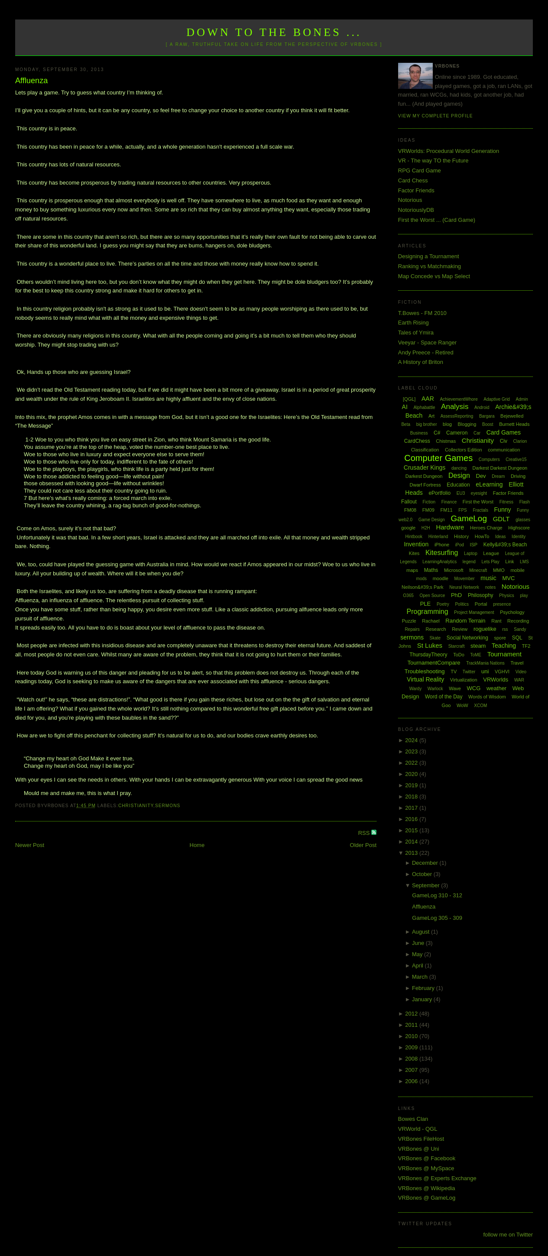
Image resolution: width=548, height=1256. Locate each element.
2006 (412, 1081)
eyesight (479, 493)
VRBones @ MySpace (426, 1168)
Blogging (467, 424)
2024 (412, 740)
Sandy (520, 629)
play (524, 595)
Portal (481, 604)
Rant (496, 620)
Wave (455, 688)
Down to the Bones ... (274, 32)
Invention (416, 544)
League (491, 553)
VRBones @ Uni (418, 1149)
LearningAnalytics (439, 561)
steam (478, 646)
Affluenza (31, 80)
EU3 (461, 493)
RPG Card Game (419, 170)
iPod (459, 544)
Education (458, 485)
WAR (519, 680)
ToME (475, 654)
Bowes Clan (413, 1119)
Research (435, 629)
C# (437, 433)
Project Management (474, 612)
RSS (364, 833)
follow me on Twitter (508, 1234)
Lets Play (490, 561)
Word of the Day (443, 697)
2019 (412, 785)
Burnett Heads (514, 424)
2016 (412, 819)
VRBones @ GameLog (426, 1197)
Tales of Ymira (416, 332)
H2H (426, 528)
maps (412, 570)
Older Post (363, 845)
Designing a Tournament (428, 256)
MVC (508, 578)
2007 (412, 1070)
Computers (489, 459)
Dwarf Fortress (425, 484)
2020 (412, 774)
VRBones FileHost (421, 1139)
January (423, 999)
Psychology (512, 612)
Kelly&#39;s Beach (505, 545)
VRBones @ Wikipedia (426, 1188)
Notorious (410, 200)
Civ (503, 441)
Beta (405, 424)
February (424, 988)
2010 (412, 1036)
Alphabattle (424, 407)
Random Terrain (465, 620)
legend (469, 561)
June (419, 943)
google (408, 527)
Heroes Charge (486, 527)
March (420, 977)
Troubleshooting (425, 671)
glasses (523, 519)
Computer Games (438, 458)
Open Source (432, 595)
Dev (481, 476)
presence (502, 604)
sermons (167, 805)
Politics (462, 604)
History (461, 536)
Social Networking (467, 638)
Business (419, 433)
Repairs (412, 629)
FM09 (428, 510)
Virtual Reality (425, 679)
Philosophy (480, 595)
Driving (518, 476)
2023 (412, 751)
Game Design (431, 519)
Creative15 (516, 459)
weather (496, 688)
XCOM (480, 705)
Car (476, 433)
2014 (412, 841)
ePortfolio (439, 493)
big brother (426, 424)
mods (421, 578)
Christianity (135, 805)
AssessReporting (457, 416)
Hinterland (438, 536)
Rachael (430, 620)
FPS (462, 510)
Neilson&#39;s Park (423, 587)
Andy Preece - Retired (426, 352)
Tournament (504, 654)
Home (197, 845)
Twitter (469, 671)
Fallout (409, 502)
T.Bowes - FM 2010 (422, 313)
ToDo (458, 654)
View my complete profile (435, 116)
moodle (440, 578)
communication (504, 449)
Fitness (506, 502)
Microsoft (454, 570)
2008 (412, 1058)
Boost (487, 424)
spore (500, 637)
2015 (412, 830)
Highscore (519, 527)
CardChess (417, 441)
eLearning (489, 484)
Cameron (456, 433)
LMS (524, 561)
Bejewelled (511, 416)
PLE (425, 603)
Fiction (429, 502)
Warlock (435, 688)
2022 (412, 762)
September (426, 885)
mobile (517, 570)
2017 (412, 808)
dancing (459, 468)
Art (431, 416)
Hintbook (413, 536)
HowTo (482, 536)
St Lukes (429, 645)
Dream (498, 476)
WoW (462, 705)
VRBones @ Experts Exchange (437, 1178)
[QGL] (409, 399)
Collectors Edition (463, 449)
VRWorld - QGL (418, 1129)
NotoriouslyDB (416, 210)
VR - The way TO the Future (433, 160)
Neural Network (464, 587)
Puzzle (409, 620)
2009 (412, 1047)
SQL (517, 638)
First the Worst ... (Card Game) (436, 220)
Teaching (504, 645)
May (418, 954)
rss (505, 629)
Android (481, 407)
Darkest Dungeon (424, 476)
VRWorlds (495, 679)
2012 (412, 1013)
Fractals (480, 510)
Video (521, 671)
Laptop (470, 553)
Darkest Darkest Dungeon (500, 468)
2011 (412, 1025)
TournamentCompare (433, 662)
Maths (431, 570)
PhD (456, 595)
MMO (499, 570)
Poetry (443, 604)
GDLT (501, 519)
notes (490, 587)
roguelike (484, 629)
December (426, 863)
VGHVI (502, 671)
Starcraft (456, 646)
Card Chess (413, 180)
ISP (473, 544)
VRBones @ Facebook (426, 1158)
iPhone (442, 544)
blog (447, 424)
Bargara (487, 416)
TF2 (526, 646)
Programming (427, 611)
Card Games (503, 432)
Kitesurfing (441, 552)
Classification (425, 449)
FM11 (447, 510)
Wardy (415, 688)
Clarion (520, 441)
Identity (518, 536)
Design (459, 475)
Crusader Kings (425, 467)
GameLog (469, 518)
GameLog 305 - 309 (437, 918)
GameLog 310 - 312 (437, 895)
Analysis (454, 406)
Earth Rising (413, 322)
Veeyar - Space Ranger (427, 342)
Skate (435, 638)
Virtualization (463, 679)
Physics (506, 595)
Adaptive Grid (496, 399)
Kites (414, 553)
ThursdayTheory (428, 655)
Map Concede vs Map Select (434, 276)
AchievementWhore (458, 399)
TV (454, 671)
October (423, 874)
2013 (412, 853)
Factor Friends (416, 190)
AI (405, 406)
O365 (408, 595)
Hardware (450, 527)
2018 (412, 796)
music (488, 577)
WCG (474, 688)
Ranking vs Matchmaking (429, 266)
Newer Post (29, 845)
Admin (522, 399)
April (418, 965)
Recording (518, 620)
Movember (464, 578)
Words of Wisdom (487, 696)
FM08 (410, 510)
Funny (502, 509)
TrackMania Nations (485, 663)
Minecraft (478, 570)
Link (509, 561)
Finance (449, 502)
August (421, 931)
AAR (428, 398)
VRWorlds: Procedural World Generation (448, 151)
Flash (524, 502)
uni (485, 671)
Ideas (500, 536)
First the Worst (478, 501)
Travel (516, 662)
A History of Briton (420, 362)
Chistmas (446, 441)
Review (459, 629)
